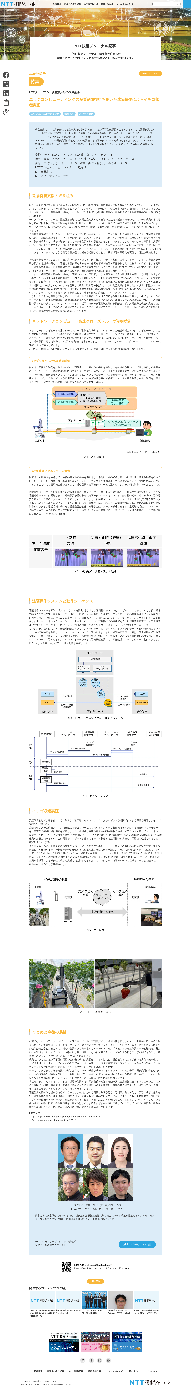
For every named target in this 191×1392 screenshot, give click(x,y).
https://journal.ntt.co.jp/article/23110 (57, 1120)
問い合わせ (134, 1371)
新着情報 (57, 4)
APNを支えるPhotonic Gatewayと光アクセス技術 (120, 1302)
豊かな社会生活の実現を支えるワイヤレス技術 (68, 1302)
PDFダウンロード (149, 73)
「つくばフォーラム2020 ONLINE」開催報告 (94, 1302)
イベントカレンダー (125, 4)
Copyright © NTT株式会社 (30, 1381)
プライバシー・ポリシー (50, 1381)
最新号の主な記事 (72, 4)
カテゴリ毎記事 (91, 4)
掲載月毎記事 (107, 4)
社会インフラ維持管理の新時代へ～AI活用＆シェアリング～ (146, 1302)
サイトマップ (151, 1371)
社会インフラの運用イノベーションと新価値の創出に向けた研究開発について (42, 1304)
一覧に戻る (95, 1281)
